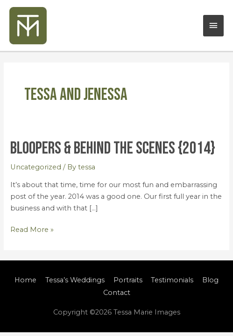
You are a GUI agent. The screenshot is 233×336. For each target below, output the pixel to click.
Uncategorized (35, 167)
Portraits (127, 280)
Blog (210, 280)
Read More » (32, 229)
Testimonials (172, 280)
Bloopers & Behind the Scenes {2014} (112, 148)
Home (25, 280)
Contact (116, 292)
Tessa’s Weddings (75, 280)
